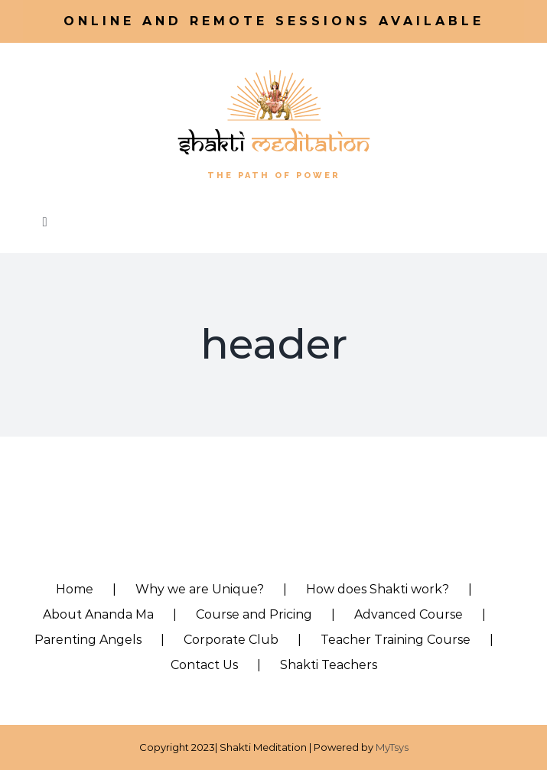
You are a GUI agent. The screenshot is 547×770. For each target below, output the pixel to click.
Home (74, 589)
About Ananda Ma (98, 614)
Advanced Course (408, 614)
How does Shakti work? (377, 589)
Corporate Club (231, 639)
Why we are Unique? (199, 589)
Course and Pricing (254, 614)
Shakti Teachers (328, 665)
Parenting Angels (88, 639)
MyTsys (392, 747)
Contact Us (204, 665)
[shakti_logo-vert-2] (274, 70)
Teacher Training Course (395, 639)
